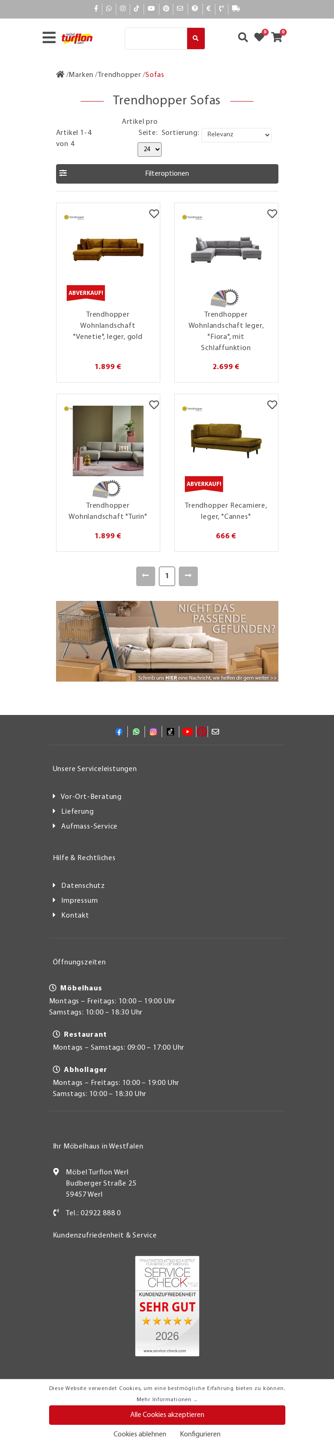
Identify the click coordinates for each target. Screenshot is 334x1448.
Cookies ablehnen (139, 1434)
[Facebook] (96, 9)
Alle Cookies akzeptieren (167, 1415)
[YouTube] (151, 9)
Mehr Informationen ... (167, 1400)
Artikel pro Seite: (140, 127)
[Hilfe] (195, 9)
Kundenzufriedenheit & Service (105, 1235)
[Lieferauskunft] (236, 9)
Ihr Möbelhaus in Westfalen (98, 1146)
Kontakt (75, 915)
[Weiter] (188, 576)
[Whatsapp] (109, 9)
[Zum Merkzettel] (262, 38)
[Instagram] (123, 9)
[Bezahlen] (209, 9)
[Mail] (180, 9)
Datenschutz (83, 886)
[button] (167, 174)
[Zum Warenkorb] (280, 38)
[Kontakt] (221, 9)
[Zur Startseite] (60, 75)
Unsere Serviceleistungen (95, 769)
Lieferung (77, 812)
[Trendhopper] (119, 75)
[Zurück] (145, 576)
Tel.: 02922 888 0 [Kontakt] (93, 1213)
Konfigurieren (200, 1434)
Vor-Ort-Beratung (91, 797)
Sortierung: (181, 133)
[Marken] (81, 75)
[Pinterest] (166, 9)
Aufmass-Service (89, 826)
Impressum (79, 901)
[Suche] (156, 38)
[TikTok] (137, 9)
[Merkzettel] (154, 214)
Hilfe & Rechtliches (84, 858)
